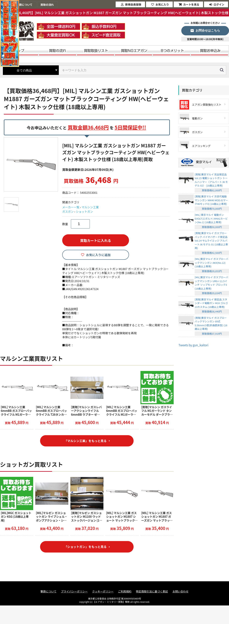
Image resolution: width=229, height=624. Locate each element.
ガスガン (68, 211)
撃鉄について (48, 592)
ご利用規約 (124, 592)
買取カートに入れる (95, 240)
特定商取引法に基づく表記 (152, 592)
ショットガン (84, 211)
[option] (31, 164)
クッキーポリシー (103, 592)
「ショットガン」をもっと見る (85, 547)
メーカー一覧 (70, 207)
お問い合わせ (181, 592)
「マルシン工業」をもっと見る (85, 441)
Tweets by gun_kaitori (193, 345)
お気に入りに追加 (98, 254)
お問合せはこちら (208, 30)
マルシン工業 (90, 207)
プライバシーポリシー (74, 592)
